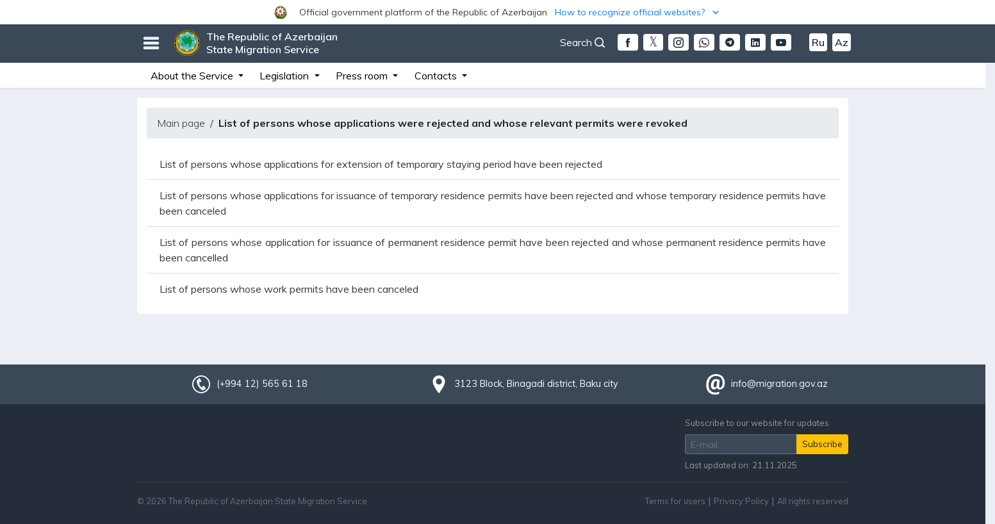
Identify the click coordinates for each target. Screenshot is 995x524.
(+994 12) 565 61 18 (262, 383)
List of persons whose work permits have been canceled (289, 288)
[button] (497, 12)
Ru (818, 42)
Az (841, 42)
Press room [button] (363, 75)
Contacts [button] (437, 75)
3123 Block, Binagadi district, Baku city (536, 383)
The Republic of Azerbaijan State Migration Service (272, 43)
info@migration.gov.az (779, 383)
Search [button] (582, 42)
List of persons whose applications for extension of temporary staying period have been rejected (381, 164)
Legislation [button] (285, 75)
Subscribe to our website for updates (757, 423)
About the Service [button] (193, 75)
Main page (181, 123)
